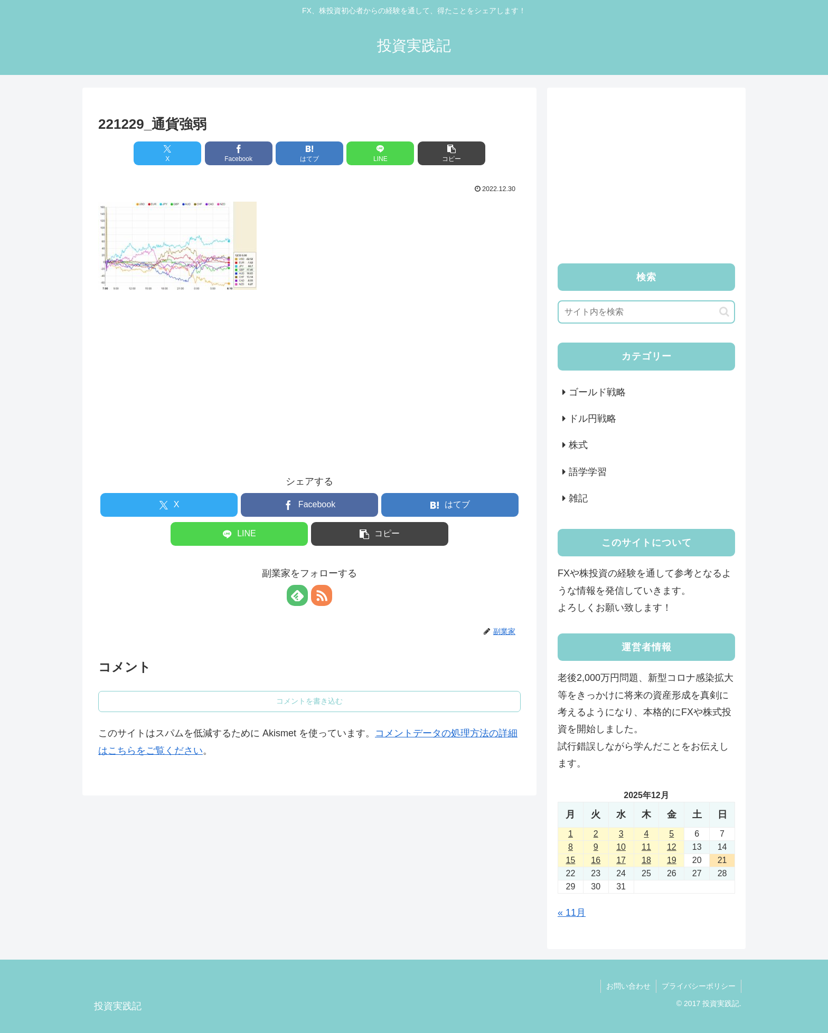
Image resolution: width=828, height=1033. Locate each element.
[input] (646, 312)
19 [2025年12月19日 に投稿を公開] (671, 860)
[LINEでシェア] (380, 153)
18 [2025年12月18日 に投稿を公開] (646, 860)
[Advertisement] (309, 373)
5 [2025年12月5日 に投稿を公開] (671, 833)
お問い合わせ (628, 986)
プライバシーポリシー (699, 986)
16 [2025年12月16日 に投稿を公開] (595, 860)
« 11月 (572, 912)
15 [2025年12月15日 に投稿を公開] (571, 860)
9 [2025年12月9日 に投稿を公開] (596, 846)
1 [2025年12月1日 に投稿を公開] (570, 833)
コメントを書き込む (309, 701)
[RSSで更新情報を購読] (321, 595)
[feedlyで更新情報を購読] (297, 595)
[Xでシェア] (167, 153)
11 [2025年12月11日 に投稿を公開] (646, 846)
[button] (451, 153)
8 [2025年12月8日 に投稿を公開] (570, 846)
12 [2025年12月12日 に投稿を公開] (671, 846)
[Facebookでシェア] (238, 153)
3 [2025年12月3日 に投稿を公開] (621, 833)
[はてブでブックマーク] (309, 153)
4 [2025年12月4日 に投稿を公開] (646, 833)
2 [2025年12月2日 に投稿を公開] (596, 833)
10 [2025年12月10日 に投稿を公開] (621, 846)
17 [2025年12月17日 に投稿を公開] (621, 860)
